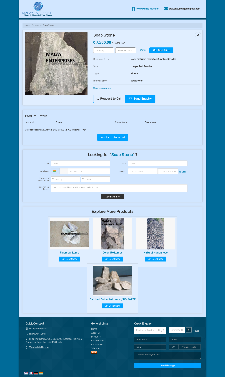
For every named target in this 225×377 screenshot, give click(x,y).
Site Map (95, 348)
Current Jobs (98, 340)
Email (124, 163)
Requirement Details (43, 188)
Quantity (123, 171)
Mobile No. (44, 171)
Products (36, 25)
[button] (147, 8)
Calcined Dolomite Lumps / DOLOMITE (113, 299)
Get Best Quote (70, 259)
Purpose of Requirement (43, 179)
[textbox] (125, 50)
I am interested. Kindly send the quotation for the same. (119, 188)
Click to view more (102, 88)
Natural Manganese (156, 252)
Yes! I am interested (112, 137)
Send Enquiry (140, 98)
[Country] (150, 347)
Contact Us (97, 344)
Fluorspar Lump (69, 252)
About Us (95, 333)
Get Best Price (161, 50)
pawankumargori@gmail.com (184, 8)
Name (46, 163)
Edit (143, 50)
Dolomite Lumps (112, 252)
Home (27, 25)
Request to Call (109, 98)
